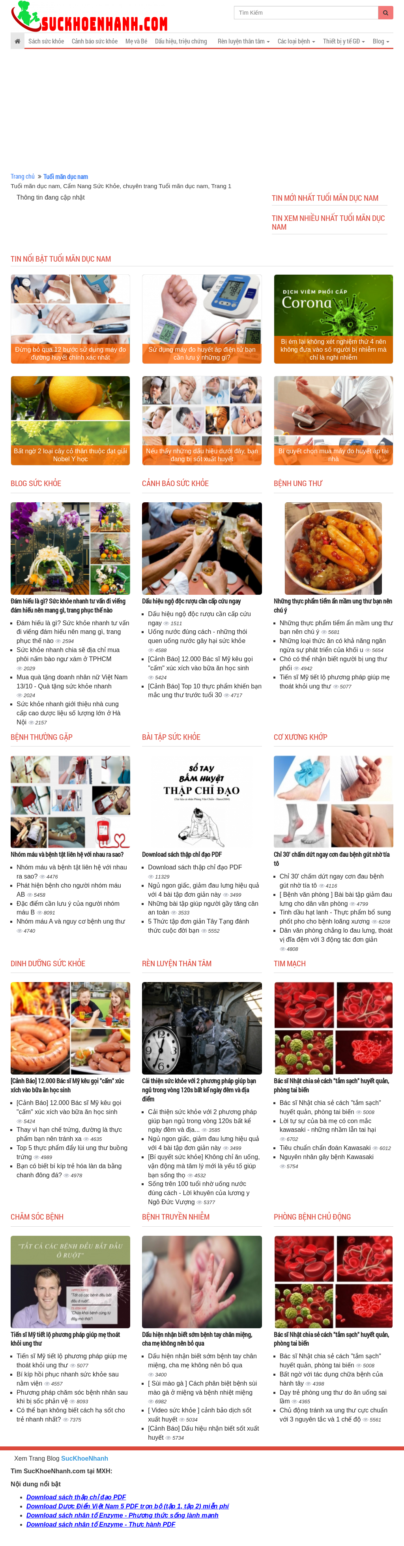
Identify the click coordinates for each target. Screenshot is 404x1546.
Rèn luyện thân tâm (176, 963)
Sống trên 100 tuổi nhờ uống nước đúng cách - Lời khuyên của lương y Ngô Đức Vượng (198, 1192)
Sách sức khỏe (46, 41)
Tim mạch (290, 963)
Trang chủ (23, 176)
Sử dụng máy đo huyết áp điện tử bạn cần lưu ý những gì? (202, 353)
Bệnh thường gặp (42, 737)
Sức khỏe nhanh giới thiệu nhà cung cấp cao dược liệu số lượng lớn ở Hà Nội (68, 713)
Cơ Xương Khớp (300, 737)
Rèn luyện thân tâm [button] (244, 41)
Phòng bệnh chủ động (312, 1216)
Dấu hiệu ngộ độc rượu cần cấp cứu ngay (191, 601)
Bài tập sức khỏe (171, 737)
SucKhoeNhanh (84, 1458)
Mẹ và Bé (136, 41)
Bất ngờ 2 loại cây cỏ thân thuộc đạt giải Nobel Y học (70, 455)
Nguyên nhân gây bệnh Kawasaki (327, 1157)
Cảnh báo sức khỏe (95, 41)
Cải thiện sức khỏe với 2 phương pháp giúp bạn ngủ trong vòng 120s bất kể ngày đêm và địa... (202, 1121)
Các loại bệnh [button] (296, 41)
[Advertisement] (202, 110)
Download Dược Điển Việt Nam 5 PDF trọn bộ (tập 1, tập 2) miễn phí (127, 1506)
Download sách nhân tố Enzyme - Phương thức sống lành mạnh (122, 1515)
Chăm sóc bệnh (37, 1216)
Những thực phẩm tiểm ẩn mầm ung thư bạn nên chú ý (333, 605)
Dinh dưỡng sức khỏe (48, 963)
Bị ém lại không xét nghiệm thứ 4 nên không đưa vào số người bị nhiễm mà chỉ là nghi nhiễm (333, 349)
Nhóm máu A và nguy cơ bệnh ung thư (71, 921)
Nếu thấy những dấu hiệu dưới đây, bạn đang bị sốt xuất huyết (202, 455)
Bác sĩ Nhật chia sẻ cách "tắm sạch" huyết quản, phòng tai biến (331, 1085)
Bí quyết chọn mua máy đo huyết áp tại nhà (334, 455)
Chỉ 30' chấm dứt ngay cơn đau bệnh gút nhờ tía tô (331, 858)
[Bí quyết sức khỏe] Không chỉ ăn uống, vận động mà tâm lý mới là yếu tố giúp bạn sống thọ (204, 1166)
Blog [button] (381, 41)
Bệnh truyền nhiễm (175, 1216)
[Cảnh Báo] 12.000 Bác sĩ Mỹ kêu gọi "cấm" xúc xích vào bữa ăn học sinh (67, 1085)
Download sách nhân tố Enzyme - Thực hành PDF (100, 1524)
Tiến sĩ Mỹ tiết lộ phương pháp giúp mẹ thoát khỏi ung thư (65, 1339)
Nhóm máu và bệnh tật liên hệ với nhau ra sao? (67, 854)
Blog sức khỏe (36, 483)
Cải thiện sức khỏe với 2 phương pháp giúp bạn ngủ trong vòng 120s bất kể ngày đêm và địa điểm (199, 1090)
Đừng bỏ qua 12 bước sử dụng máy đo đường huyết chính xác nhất (70, 353)
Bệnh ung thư (298, 483)
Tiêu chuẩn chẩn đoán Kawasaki (326, 1147)
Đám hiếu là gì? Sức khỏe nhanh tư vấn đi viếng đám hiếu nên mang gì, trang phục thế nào (68, 605)
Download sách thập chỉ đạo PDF (182, 854)
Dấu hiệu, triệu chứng (181, 41)
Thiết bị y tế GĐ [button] (344, 41)
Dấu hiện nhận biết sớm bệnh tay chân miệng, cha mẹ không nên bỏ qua (197, 1339)
